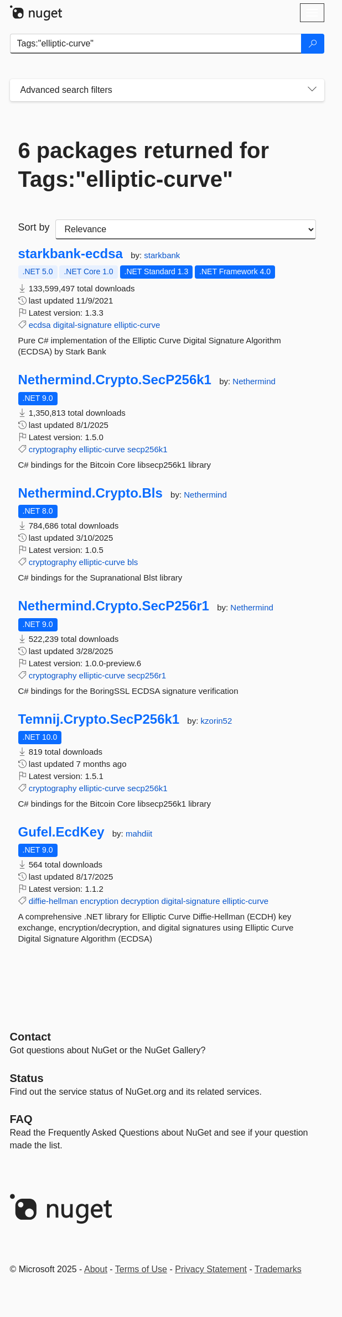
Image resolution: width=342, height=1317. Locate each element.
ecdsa (40, 325)
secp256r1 (146, 675)
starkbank (162, 255)
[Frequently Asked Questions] (21, 1119)
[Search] (312, 44)
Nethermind (254, 381)
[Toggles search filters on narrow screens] (312, 90)
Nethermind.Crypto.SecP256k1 (114, 380)
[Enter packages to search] (156, 44)
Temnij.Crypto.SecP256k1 (99, 719)
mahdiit (139, 833)
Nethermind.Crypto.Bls (90, 493)
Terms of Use (141, 1269)
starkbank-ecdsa (70, 254)
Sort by (34, 227)
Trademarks (278, 1269)
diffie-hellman (53, 901)
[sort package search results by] (185, 229)
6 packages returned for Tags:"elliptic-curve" (144, 164)
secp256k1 (147, 449)
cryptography (53, 449)
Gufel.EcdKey (61, 832)
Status (27, 1078)
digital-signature (82, 325)
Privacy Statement (211, 1269)
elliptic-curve (137, 325)
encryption (99, 901)
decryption (140, 901)
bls (132, 562)
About (95, 1269)
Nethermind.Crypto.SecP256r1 (113, 606)
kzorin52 (216, 720)
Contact (30, 1037)
